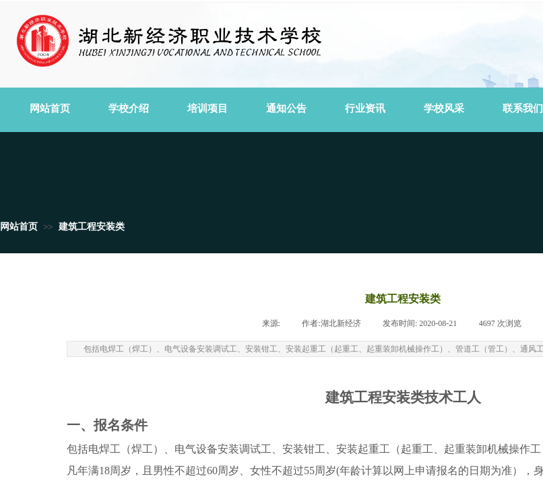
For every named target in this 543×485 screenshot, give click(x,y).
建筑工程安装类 (92, 227)
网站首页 (19, 227)
